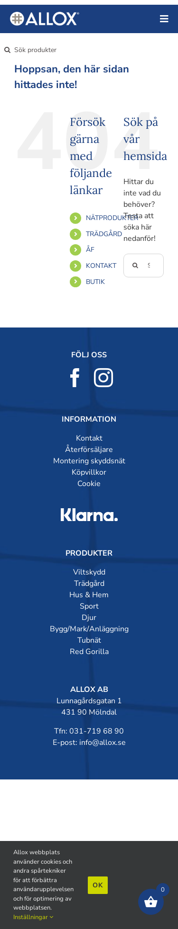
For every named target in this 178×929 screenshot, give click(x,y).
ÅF (90, 249)
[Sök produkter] (42, 50)
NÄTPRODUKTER (112, 217)
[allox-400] (44, 15)
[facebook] (75, 377)
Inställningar (33, 917)
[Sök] (7, 50)
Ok (98, 885)
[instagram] (103, 377)
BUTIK (95, 281)
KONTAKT (101, 265)
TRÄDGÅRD (104, 234)
